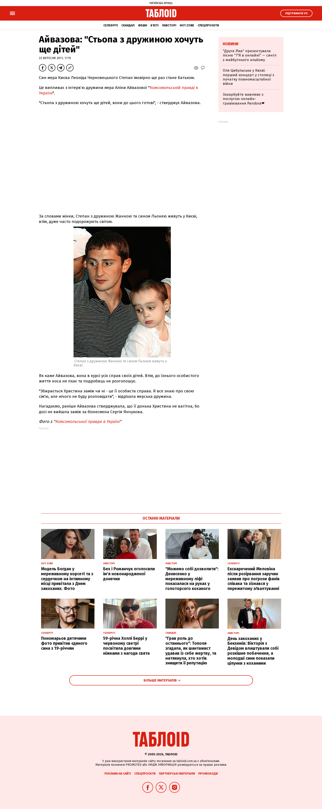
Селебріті (110, 25)
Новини (230, 44)
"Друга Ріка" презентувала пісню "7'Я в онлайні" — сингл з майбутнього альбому (249, 55)
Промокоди (208, 773)
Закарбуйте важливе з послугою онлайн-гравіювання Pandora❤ (243, 99)
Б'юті (155, 25)
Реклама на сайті (117, 773)
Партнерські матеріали (177, 773)
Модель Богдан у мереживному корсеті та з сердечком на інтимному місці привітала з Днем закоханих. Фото (67, 578)
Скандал (128, 25)
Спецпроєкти (208, 25)
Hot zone (187, 25)
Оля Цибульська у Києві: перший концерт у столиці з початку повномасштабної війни (248, 77)
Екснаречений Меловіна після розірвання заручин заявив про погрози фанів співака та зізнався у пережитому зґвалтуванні (253, 578)
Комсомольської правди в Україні (87, 421)
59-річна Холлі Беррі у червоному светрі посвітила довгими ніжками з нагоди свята (126, 646)
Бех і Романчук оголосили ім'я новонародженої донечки (129, 573)
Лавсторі (169, 25)
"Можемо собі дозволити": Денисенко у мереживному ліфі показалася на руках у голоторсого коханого (191, 578)
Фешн (142, 25)
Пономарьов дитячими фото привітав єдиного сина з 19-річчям (64, 643)
